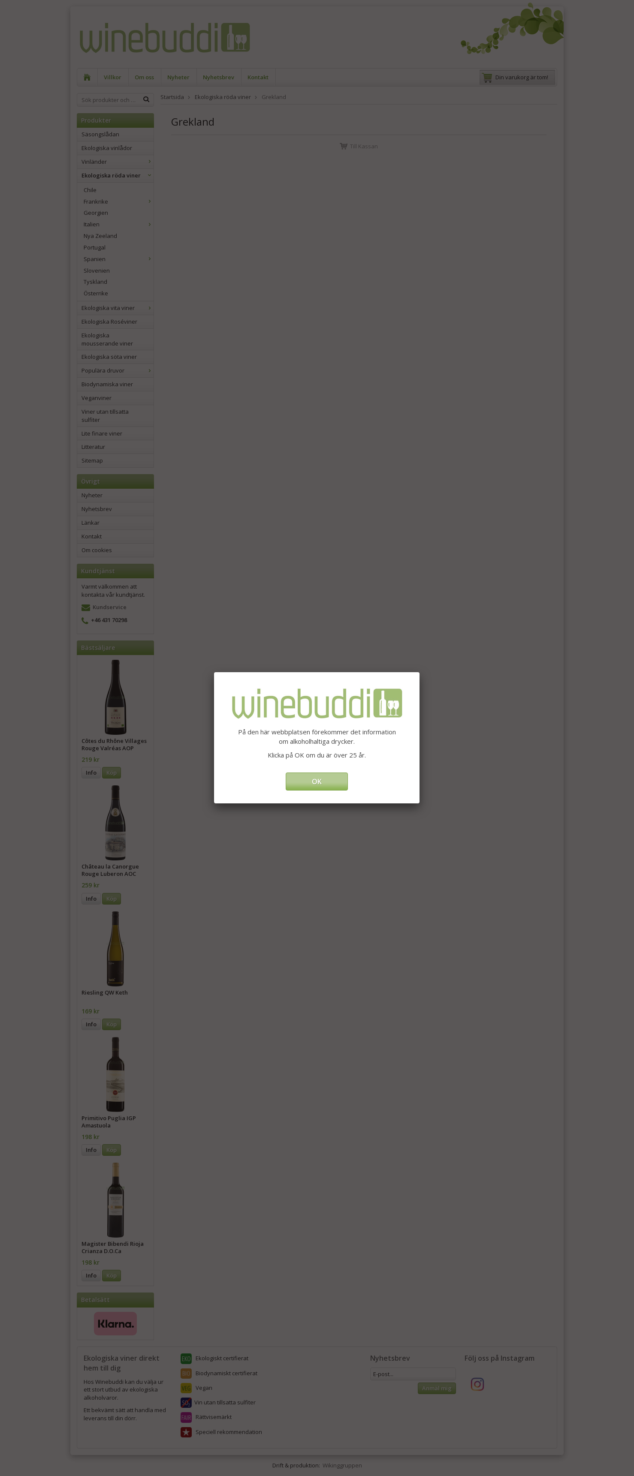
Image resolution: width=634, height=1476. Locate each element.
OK (317, 781)
